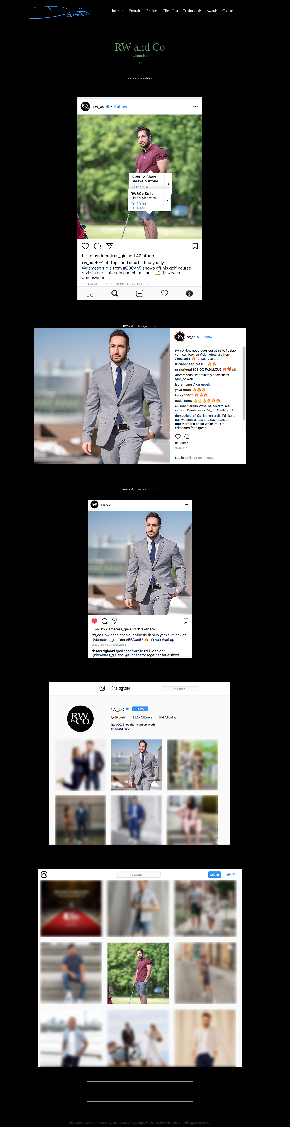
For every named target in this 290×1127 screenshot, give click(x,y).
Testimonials (192, 11)
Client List (170, 11)
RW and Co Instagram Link (139, 326)
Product (152, 11)
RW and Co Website (140, 78)
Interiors (118, 11)
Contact (228, 11)
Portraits (135, 11)
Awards (211, 11)
